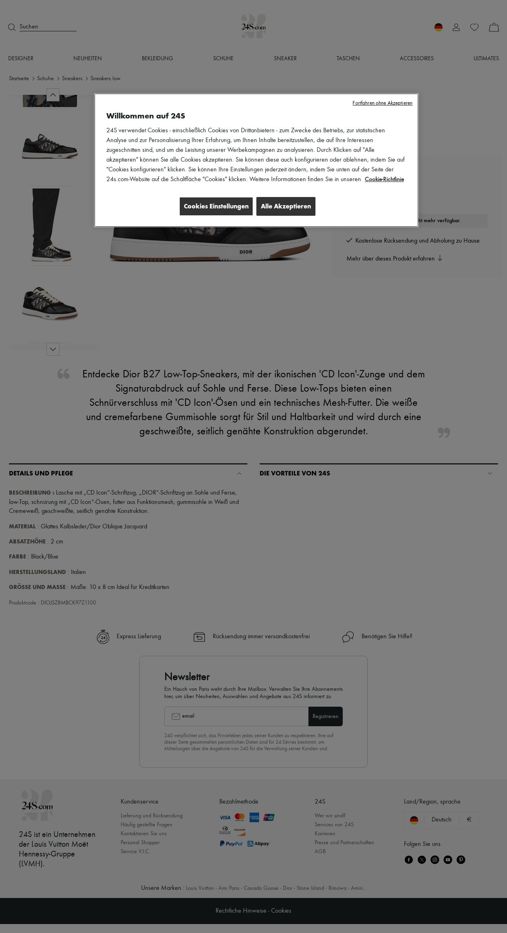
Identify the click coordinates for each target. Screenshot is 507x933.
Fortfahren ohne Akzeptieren (382, 103)
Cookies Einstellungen (213, 206)
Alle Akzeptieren (286, 206)
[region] (256, 160)
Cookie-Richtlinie (385, 179)
